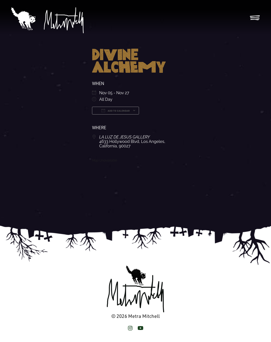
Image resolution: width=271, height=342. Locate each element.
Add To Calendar (115, 110)
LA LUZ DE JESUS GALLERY (124, 137)
